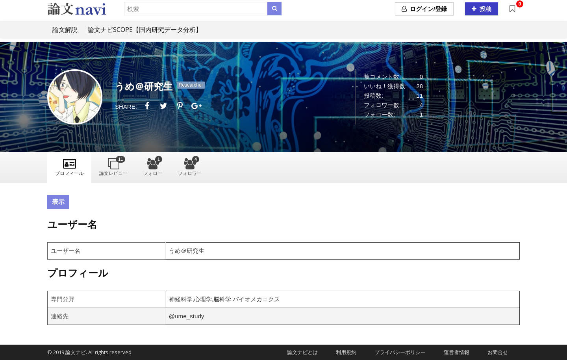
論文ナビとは (300, 352)
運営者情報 (454, 352)
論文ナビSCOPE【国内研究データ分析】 (145, 29)
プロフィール (69, 173)
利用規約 (343, 352)
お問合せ (495, 352)
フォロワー (190, 166)
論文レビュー (113, 166)
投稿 (481, 9)
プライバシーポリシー (397, 352)
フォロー (152, 166)
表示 (58, 202)
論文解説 (65, 29)
